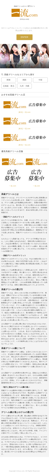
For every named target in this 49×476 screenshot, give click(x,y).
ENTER (24, 37)
